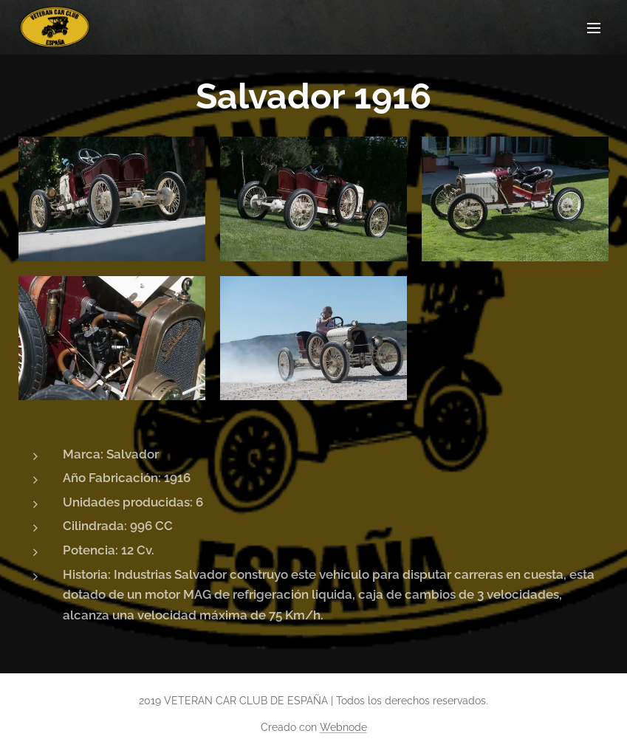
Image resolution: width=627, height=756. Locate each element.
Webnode (343, 727)
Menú (593, 28)
